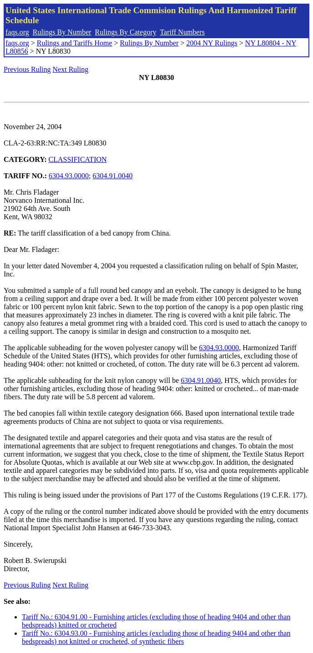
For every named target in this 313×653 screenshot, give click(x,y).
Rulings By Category (125, 32)
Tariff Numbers (182, 32)
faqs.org (17, 32)
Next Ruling (71, 69)
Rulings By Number (62, 32)
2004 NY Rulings (212, 43)
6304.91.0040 (113, 176)
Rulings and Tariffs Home (74, 43)
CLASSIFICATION (78, 159)
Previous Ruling (27, 69)
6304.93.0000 (69, 176)
